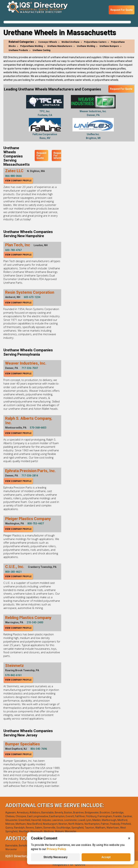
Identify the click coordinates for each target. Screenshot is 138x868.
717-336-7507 (29, 368)
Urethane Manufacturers (59, 46)
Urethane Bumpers (109, 46)
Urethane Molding (86, 46)
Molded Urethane (70, 42)
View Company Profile (18, 180)
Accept (106, 857)
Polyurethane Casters (95, 42)
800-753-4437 (35, 523)
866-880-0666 (13, 175)
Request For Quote (121, 9)
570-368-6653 (38, 427)
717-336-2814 (29, 475)
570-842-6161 (13, 675)
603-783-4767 (13, 250)
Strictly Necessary (55, 857)
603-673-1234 (32, 297)
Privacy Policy (56, 849)
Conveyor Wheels (47, 42)
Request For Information (61, 155)
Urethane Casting (41, 50)
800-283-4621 (13, 571)
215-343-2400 (35, 622)
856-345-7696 (38, 748)
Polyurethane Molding (31, 46)
